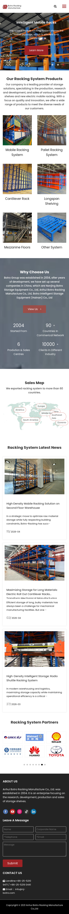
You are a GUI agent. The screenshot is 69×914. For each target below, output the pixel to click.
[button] (52, 65)
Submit (12, 863)
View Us (34, 309)
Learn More (36, 50)
